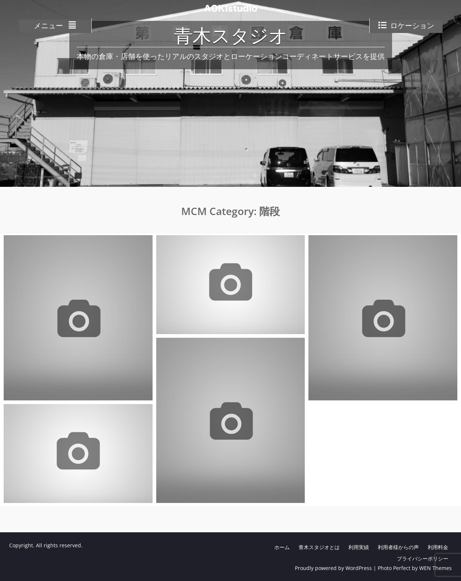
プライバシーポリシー (422, 558)
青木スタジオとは (319, 547)
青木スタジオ (231, 37)
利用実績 (358, 547)
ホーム (282, 547)
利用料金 (438, 547)
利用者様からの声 (398, 547)
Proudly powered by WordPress (333, 568)
